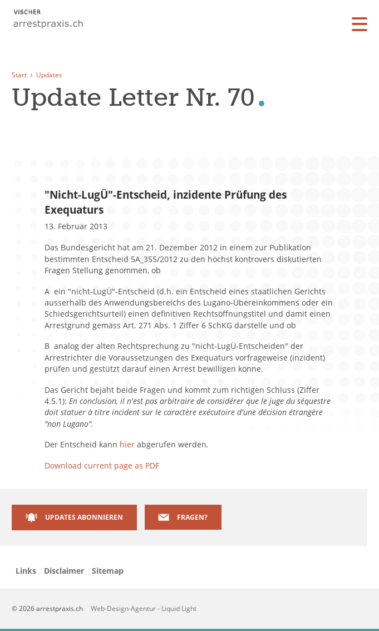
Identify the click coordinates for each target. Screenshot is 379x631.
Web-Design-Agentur (124, 608)
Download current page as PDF (102, 465)
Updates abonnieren (84, 516)
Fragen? (192, 516)
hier (127, 444)
